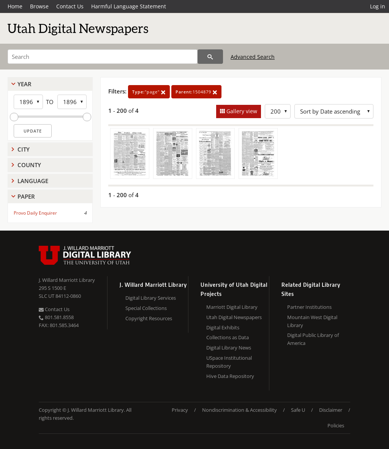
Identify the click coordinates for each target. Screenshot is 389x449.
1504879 (196, 92)
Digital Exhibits (222, 327)
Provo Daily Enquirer (35, 213)
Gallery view (241, 111)
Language (32, 181)
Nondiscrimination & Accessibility (239, 409)
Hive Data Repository (230, 376)
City (23, 149)
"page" (149, 92)
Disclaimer (330, 409)
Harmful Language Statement (128, 6)
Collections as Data (227, 337)
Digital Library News (228, 347)
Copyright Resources (148, 318)
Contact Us (70, 6)
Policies (335, 425)
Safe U (298, 409)
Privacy (180, 409)
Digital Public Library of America (313, 339)
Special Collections (146, 308)
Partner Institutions (309, 307)
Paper (26, 196)
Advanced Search (253, 56)
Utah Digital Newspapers (234, 317)
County (29, 165)
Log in (377, 6)
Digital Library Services (150, 297)
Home (15, 6)
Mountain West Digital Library (312, 321)
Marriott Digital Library (232, 307)
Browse (39, 6)
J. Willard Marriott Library (67, 280)
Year (24, 84)
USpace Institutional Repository (229, 361)
